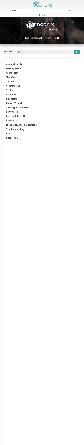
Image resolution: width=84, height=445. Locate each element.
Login (42, 15)
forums (48, 38)
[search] (37, 52)
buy (27, 38)
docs (56, 38)
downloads (36, 38)
